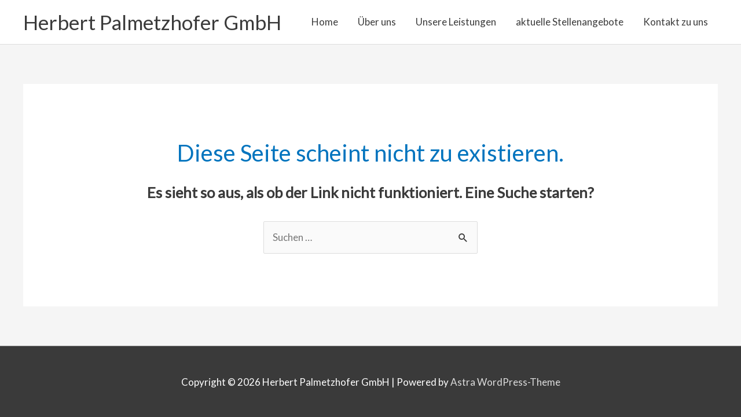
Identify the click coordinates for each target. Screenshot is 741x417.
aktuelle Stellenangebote (569, 22)
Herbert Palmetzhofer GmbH (152, 22)
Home (324, 22)
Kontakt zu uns (675, 22)
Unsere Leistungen (456, 22)
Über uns (377, 22)
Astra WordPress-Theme (505, 382)
